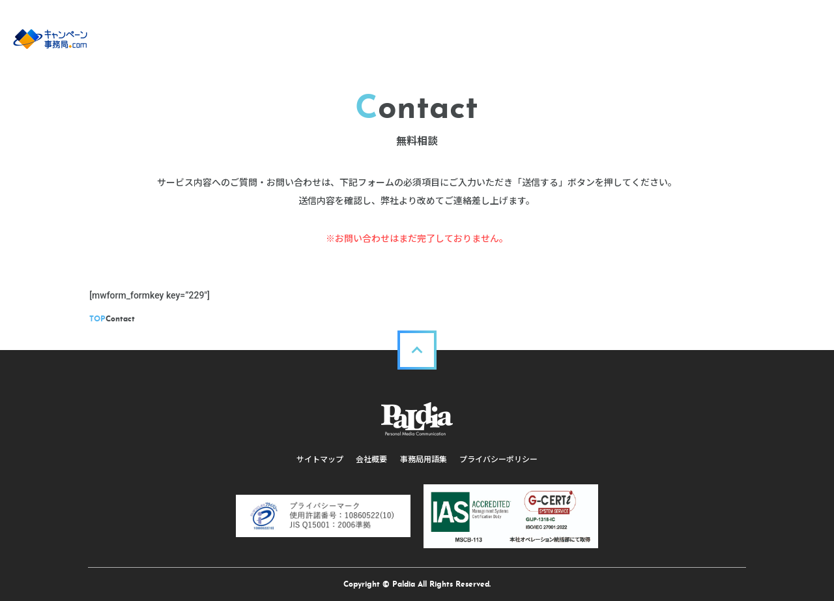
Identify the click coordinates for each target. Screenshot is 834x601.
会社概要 (371, 459)
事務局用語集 (423, 459)
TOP (99, 319)
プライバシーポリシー (499, 459)
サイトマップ (319, 459)
